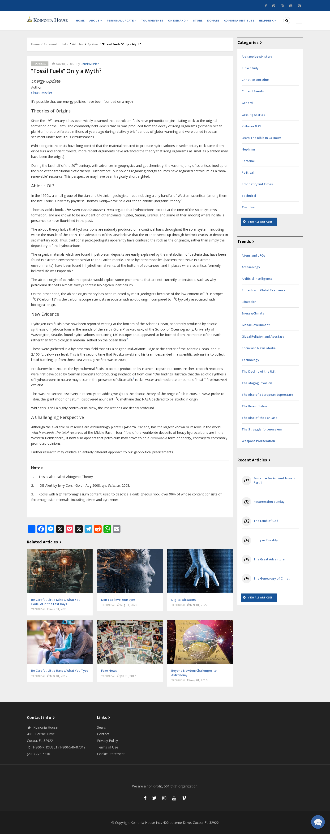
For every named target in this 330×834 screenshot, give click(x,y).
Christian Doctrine (255, 79)
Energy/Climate (253, 313)
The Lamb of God (265, 521)
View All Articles (260, 221)
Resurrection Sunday (268, 502)
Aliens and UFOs (253, 255)
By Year (92, 44)
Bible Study (250, 68)
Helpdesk (267, 20)
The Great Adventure (269, 559)
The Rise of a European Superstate (267, 394)
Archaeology (251, 267)
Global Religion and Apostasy (263, 336)
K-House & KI (251, 126)
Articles (78, 44)
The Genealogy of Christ (271, 578)
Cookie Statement (111, 754)
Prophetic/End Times (257, 184)
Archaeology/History (257, 56)
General (247, 103)
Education (249, 302)
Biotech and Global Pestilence (264, 290)
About (96, 20)
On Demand (178, 20)
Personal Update (122, 20)
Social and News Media (258, 348)
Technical (40, 64)
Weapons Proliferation (258, 441)
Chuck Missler (90, 64)
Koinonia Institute (239, 20)
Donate (213, 20)
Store (198, 20)
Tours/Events (152, 20)
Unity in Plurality (265, 540)
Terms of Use (107, 747)
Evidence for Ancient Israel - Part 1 (274, 480)
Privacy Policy (107, 740)
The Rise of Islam (254, 406)
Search (102, 727)
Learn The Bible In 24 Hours (262, 138)
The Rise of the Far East (259, 418)
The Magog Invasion (257, 383)
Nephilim (248, 149)
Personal (248, 161)
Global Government (256, 325)
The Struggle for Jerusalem (262, 429)
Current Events (253, 91)
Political (247, 172)
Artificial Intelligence (257, 278)
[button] (318, 822)
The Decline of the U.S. (258, 371)
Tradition (249, 207)
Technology (250, 360)
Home (80, 20)
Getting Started (254, 114)
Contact (103, 734)
